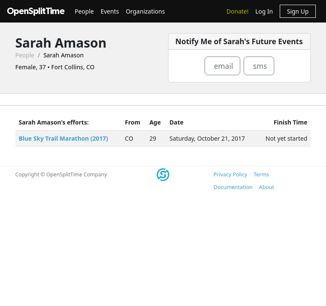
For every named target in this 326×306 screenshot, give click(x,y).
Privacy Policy (230, 174)
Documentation (233, 187)
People (84, 11)
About (266, 187)
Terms (261, 174)
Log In (264, 11)
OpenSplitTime (36, 11)
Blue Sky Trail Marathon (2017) (63, 138)
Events (110, 11)
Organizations (145, 11)
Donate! (238, 11)
